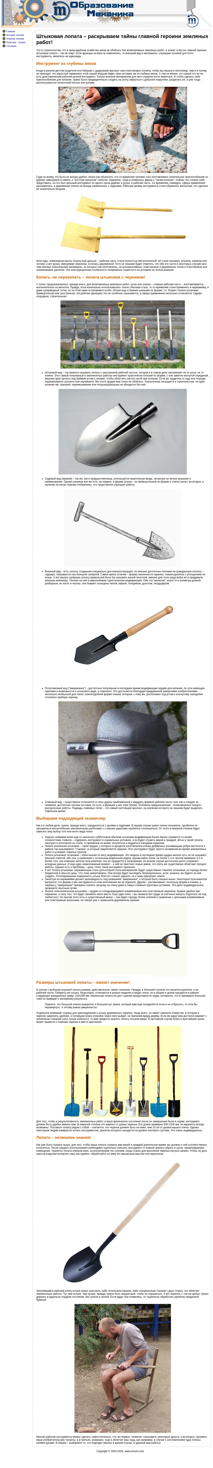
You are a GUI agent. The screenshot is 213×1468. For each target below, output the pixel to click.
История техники (15, 35)
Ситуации (11, 46)
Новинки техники (15, 38)
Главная (10, 31)
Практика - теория (16, 42)
